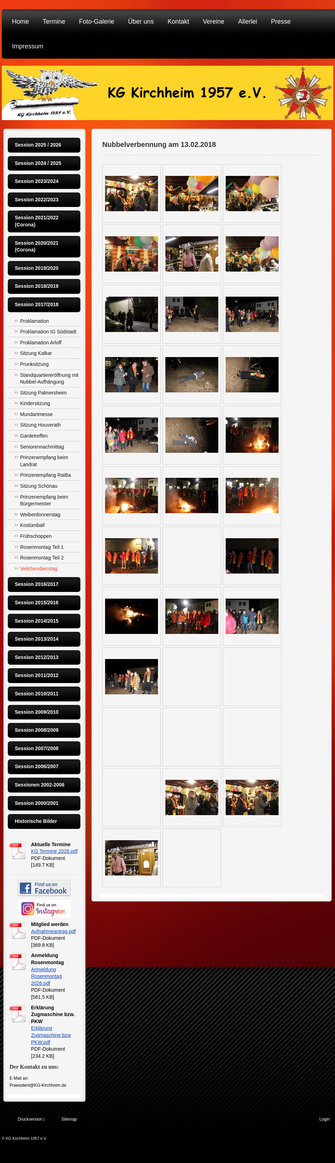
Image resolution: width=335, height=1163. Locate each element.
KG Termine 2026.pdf (54, 851)
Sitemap (69, 1119)
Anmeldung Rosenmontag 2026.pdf (46, 976)
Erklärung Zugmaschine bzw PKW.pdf (51, 1035)
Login (324, 1119)
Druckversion (30, 1119)
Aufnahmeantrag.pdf (53, 931)
